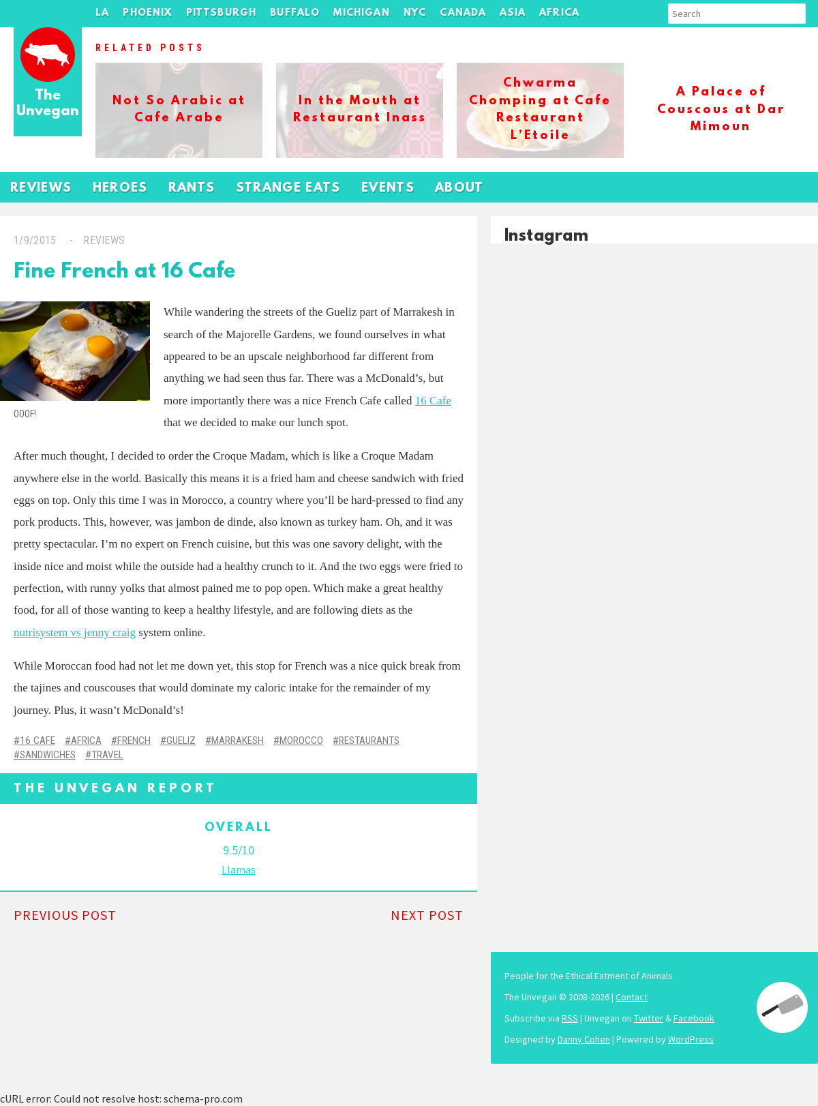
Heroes (120, 188)
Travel (107, 755)
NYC (415, 13)
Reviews (41, 188)
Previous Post (65, 914)
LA (102, 13)
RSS (570, 1018)
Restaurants (369, 740)
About (459, 188)
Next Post (427, 914)
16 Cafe (433, 400)
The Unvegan (47, 104)
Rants (191, 188)
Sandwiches (48, 755)
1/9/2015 (35, 240)
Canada (463, 13)
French (134, 740)
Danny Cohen (584, 1039)
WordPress (691, 1039)
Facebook (693, 1018)
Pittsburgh (221, 13)
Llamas (239, 869)
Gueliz (181, 740)
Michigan (361, 13)
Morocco (301, 740)
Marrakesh (237, 740)
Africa (559, 13)
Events (387, 188)
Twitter (648, 1018)
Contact (632, 997)
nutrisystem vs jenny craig (75, 632)
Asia (513, 13)
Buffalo (295, 13)
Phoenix (147, 13)
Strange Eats (288, 188)
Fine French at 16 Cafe (124, 272)
